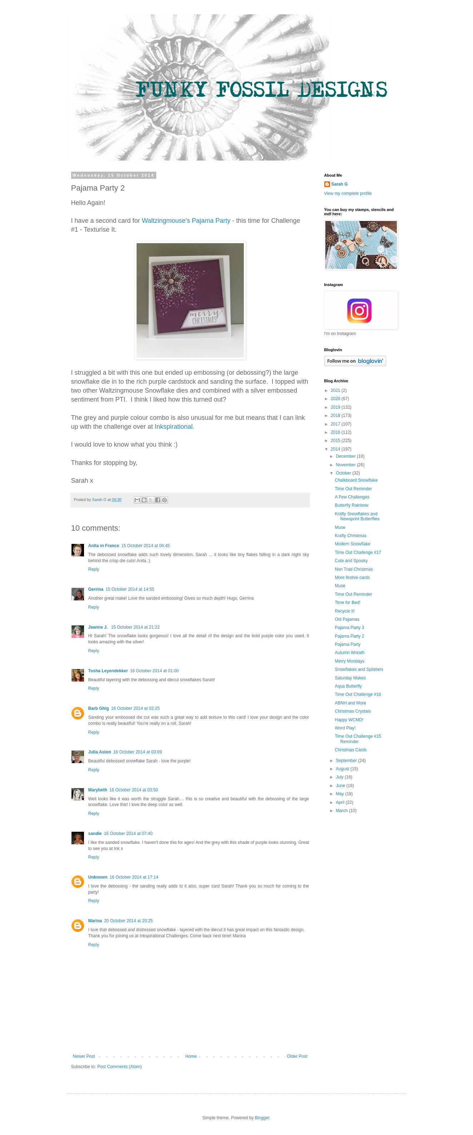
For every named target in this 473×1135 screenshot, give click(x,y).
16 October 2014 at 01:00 (154, 670)
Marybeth (97, 789)
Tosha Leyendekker (108, 670)
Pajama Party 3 (349, 627)
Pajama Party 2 (349, 636)
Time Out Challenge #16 (358, 694)
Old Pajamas (347, 619)
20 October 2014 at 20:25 (128, 920)
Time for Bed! (347, 602)
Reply (93, 569)
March (342, 810)
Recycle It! (345, 611)
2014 (336, 449)
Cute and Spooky (351, 560)
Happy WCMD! (349, 719)
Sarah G (339, 184)
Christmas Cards (350, 749)
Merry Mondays (349, 661)
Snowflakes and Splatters (359, 669)
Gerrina (96, 589)
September (347, 760)
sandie (95, 833)
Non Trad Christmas (354, 569)
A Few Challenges (352, 497)
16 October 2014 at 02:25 (135, 708)
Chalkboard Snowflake (356, 480)
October (344, 473)
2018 (336, 415)
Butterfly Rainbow (351, 505)
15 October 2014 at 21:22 (135, 627)
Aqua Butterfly (348, 686)
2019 (336, 407)
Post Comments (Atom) (119, 1066)
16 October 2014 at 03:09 (137, 752)
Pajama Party (347, 644)
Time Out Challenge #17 (358, 552)
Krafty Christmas (350, 535)
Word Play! (345, 728)
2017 (336, 424)
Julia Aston (99, 752)
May (340, 793)
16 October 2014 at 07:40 (128, 833)
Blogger (262, 1117)
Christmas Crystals (353, 711)
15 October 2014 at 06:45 (145, 545)
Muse (340, 527)
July (340, 777)
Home (191, 1056)
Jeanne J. (98, 627)
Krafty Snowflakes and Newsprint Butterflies (357, 516)
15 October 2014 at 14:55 (129, 589)
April (340, 802)
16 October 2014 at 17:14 (134, 877)
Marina (95, 920)
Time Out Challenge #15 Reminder (358, 739)
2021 (336, 390)
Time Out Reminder (353, 488)
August (343, 768)
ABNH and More (350, 703)
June (341, 785)
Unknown (98, 877)
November (346, 464)
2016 (336, 432)
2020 (336, 398)
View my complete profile (348, 193)
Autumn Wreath (349, 652)
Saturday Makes (350, 677)
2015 (336, 440)
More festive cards (352, 577)
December (346, 456)
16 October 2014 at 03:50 (133, 789)
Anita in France (103, 545)
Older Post (297, 1056)
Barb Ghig (98, 708)
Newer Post (84, 1056)
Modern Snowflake (352, 543)
